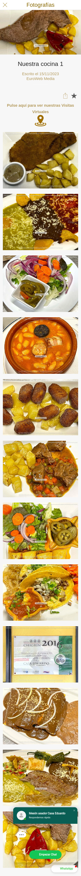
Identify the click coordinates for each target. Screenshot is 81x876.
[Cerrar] (5, 5)
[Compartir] (65, 95)
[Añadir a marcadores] (74, 95)
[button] (74, 810)
